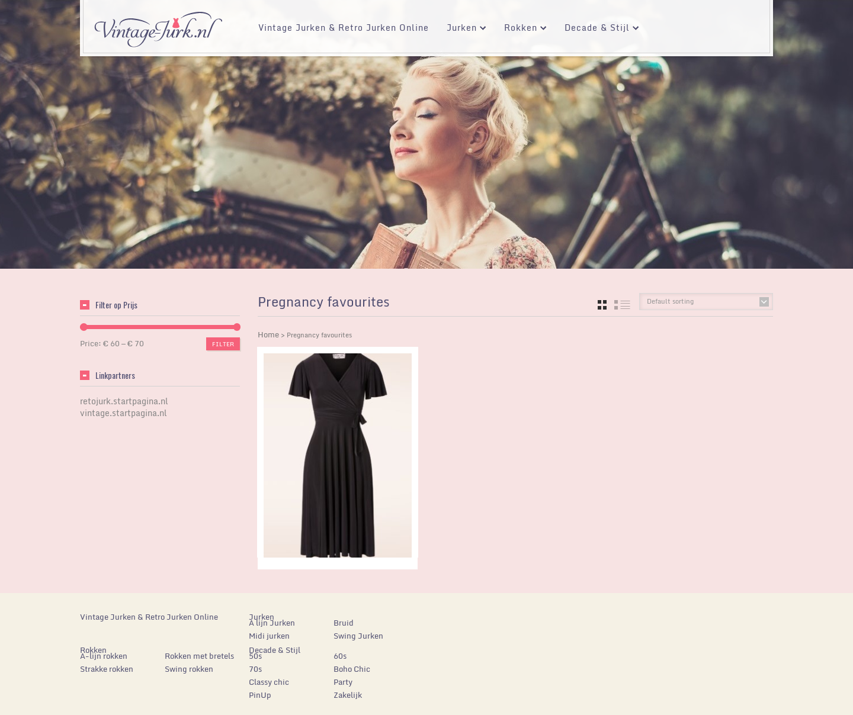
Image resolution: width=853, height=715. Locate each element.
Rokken (521, 29)
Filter (223, 344)
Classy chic (269, 682)
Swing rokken (189, 669)
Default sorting (670, 301)
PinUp (260, 695)
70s (255, 669)
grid (602, 305)
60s (340, 656)
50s (255, 656)
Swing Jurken (358, 636)
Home (268, 334)
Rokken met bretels (199, 656)
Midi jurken (269, 636)
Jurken (462, 29)
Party (342, 682)
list (622, 305)
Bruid (343, 623)
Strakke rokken (106, 669)
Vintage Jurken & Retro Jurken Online (343, 27)
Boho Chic (351, 669)
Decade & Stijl (597, 29)
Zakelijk (347, 695)
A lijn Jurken (272, 623)
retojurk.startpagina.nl (124, 401)
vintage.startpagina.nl (123, 413)
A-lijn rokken (103, 656)
